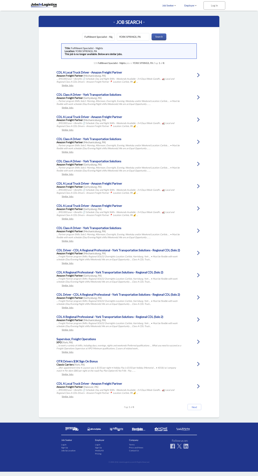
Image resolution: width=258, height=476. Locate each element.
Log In (214, 5)
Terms (132, 448)
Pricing (98, 458)
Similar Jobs (67, 85)
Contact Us (134, 455)
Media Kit (99, 455)
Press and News (136, 452)
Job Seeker (169, 5)
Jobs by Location (68, 455)
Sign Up (64, 452)
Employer (190, 5)
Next (190, 411)
